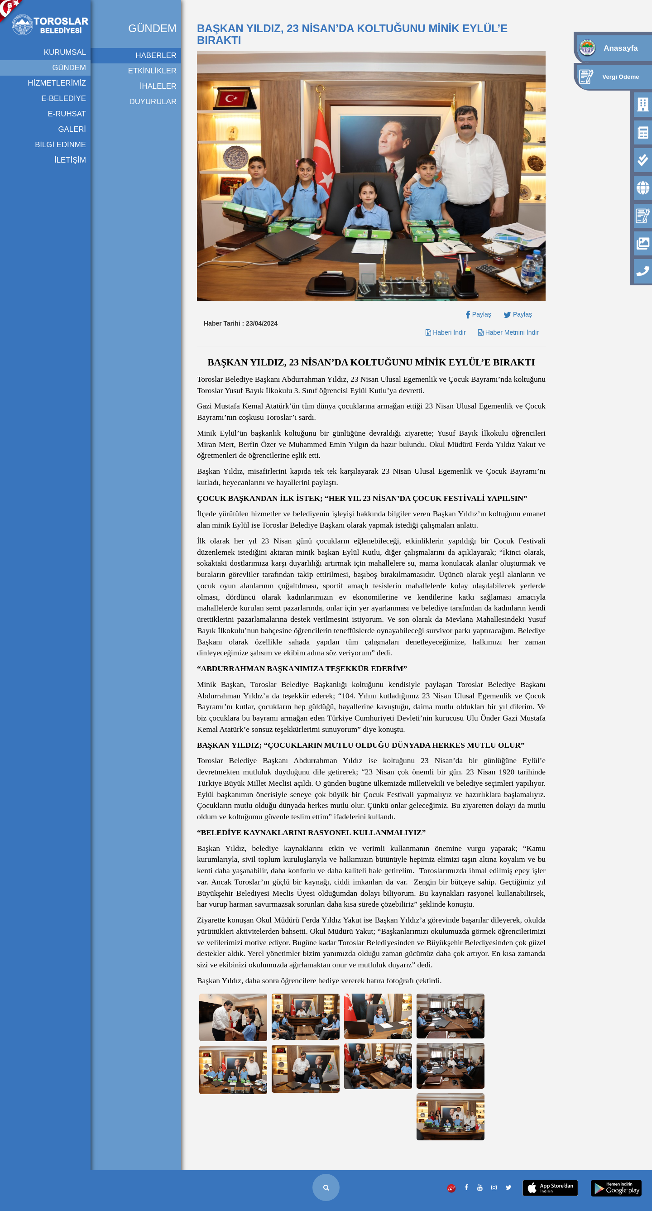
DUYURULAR (153, 101)
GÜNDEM (69, 67)
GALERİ (72, 129)
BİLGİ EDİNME (60, 144)
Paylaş (478, 314)
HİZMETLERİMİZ (57, 83)
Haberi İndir (445, 332)
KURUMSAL (65, 52)
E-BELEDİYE (63, 98)
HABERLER (156, 55)
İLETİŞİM (70, 160)
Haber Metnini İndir (508, 332)
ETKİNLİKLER (152, 71)
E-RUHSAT (67, 114)
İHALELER (158, 86)
